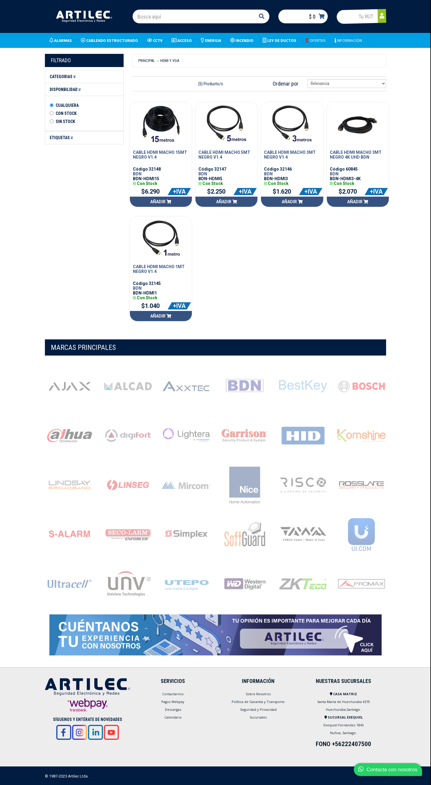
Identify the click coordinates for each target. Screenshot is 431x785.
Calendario (173, 717)
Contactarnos (172, 694)
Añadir (160, 201)
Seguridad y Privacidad (258, 709)
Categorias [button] (64, 76)
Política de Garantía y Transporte (258, 701)
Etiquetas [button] (62, 137)
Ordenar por (285, 84)
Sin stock (65, 121)
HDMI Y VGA (169, 60)
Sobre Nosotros (258, 694)
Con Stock (66, 113)
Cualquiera (67, 105)
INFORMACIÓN (348, 40)
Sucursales (258, 717)
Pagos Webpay (172, 701)
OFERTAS (315, 40)
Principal (146, 60)
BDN (137, 173)
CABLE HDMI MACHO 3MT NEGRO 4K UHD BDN (356, 155)
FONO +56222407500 (343, 744)
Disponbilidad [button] (66, 89)
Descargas (173, 709)
